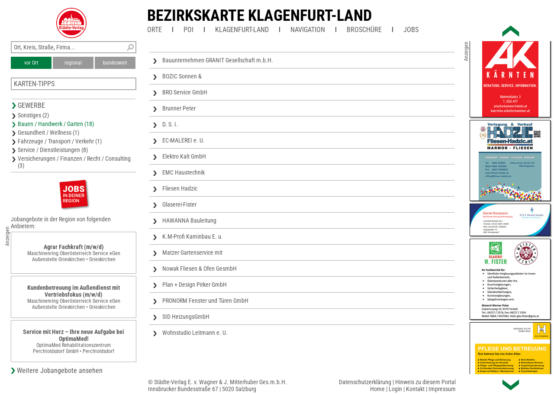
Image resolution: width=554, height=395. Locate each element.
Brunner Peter (179, 108)
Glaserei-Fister (179, 204)
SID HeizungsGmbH (185, 316)
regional (73, 63)
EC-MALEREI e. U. (183, 140)
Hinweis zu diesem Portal (425, 382)
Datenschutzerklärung (365, 382)
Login (395, 388)
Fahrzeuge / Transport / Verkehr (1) (60, 141)
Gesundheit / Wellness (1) (48, 132)
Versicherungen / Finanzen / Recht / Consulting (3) (74, 162)
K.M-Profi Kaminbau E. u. (192, 236)
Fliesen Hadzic (179, 188)
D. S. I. (170, 124)
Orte (154, 30)
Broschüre (364, 30)
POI (188, 30)
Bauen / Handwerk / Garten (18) (56, 123)
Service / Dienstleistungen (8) (53, 149)
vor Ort (31, 63)
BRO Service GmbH (184, 92)
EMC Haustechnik (183, 172)
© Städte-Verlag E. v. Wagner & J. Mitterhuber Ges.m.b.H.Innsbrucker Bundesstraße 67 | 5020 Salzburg (217, 385)
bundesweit (115, 63)
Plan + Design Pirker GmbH (194, 284)
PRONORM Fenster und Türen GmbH (205, 300)
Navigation (307, 30)
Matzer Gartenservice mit (192, 252)
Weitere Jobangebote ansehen (60, 370)
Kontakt (415, 388)
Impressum (442, 388)
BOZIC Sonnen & (182, 76)
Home (377, 388)
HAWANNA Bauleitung (189, 220)
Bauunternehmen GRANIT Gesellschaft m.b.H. (217, 60)
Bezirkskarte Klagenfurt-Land (259, 15)
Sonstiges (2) (33, 115)
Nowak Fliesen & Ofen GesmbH (199, 268)
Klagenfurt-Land (242, 30)
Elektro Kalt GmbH (184, 156)
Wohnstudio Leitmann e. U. (195, 332)
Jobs (411, 30)
